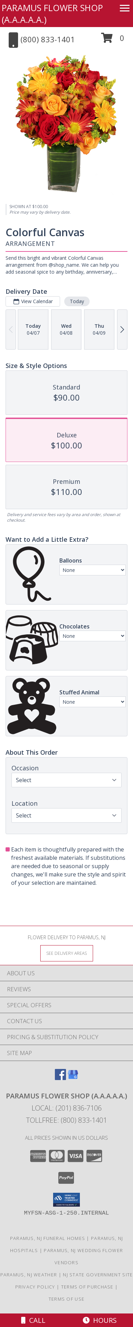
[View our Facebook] (60, 1078)
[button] (112, 40)
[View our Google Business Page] (72, 1078)
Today (77, 301)
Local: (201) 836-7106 (67, 1108)
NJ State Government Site (98, 1275)
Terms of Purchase (87, 1287)
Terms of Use (67, 1299)
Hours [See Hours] (100, 1320)
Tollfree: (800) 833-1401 (66, 1120)
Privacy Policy (35, 1287)
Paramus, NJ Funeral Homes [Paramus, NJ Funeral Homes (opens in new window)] (47, 1238)
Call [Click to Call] (33, 1320)
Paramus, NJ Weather (28, 1275)
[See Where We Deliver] (66, 953)
